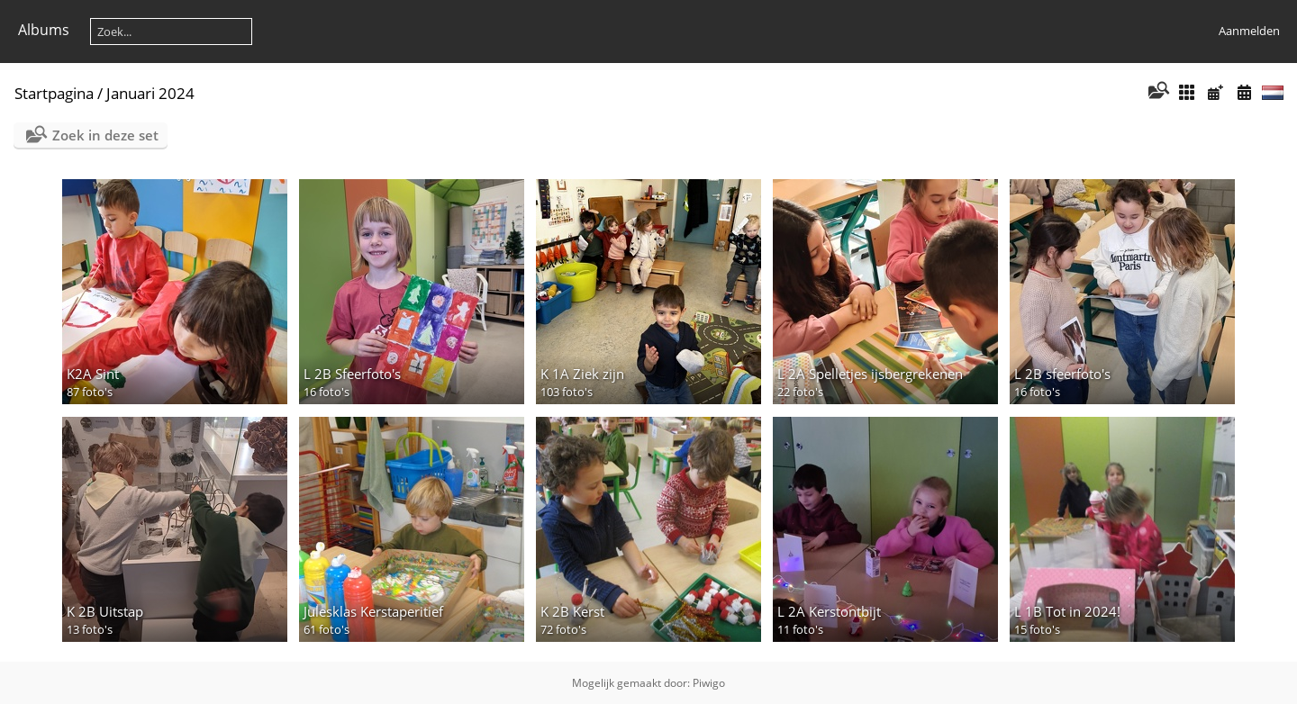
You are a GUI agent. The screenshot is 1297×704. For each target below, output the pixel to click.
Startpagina (54, 93)
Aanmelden (1249, 31)
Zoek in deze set (105, 135)
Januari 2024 (150, 93)
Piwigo (709, 682)
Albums (43, 30)
